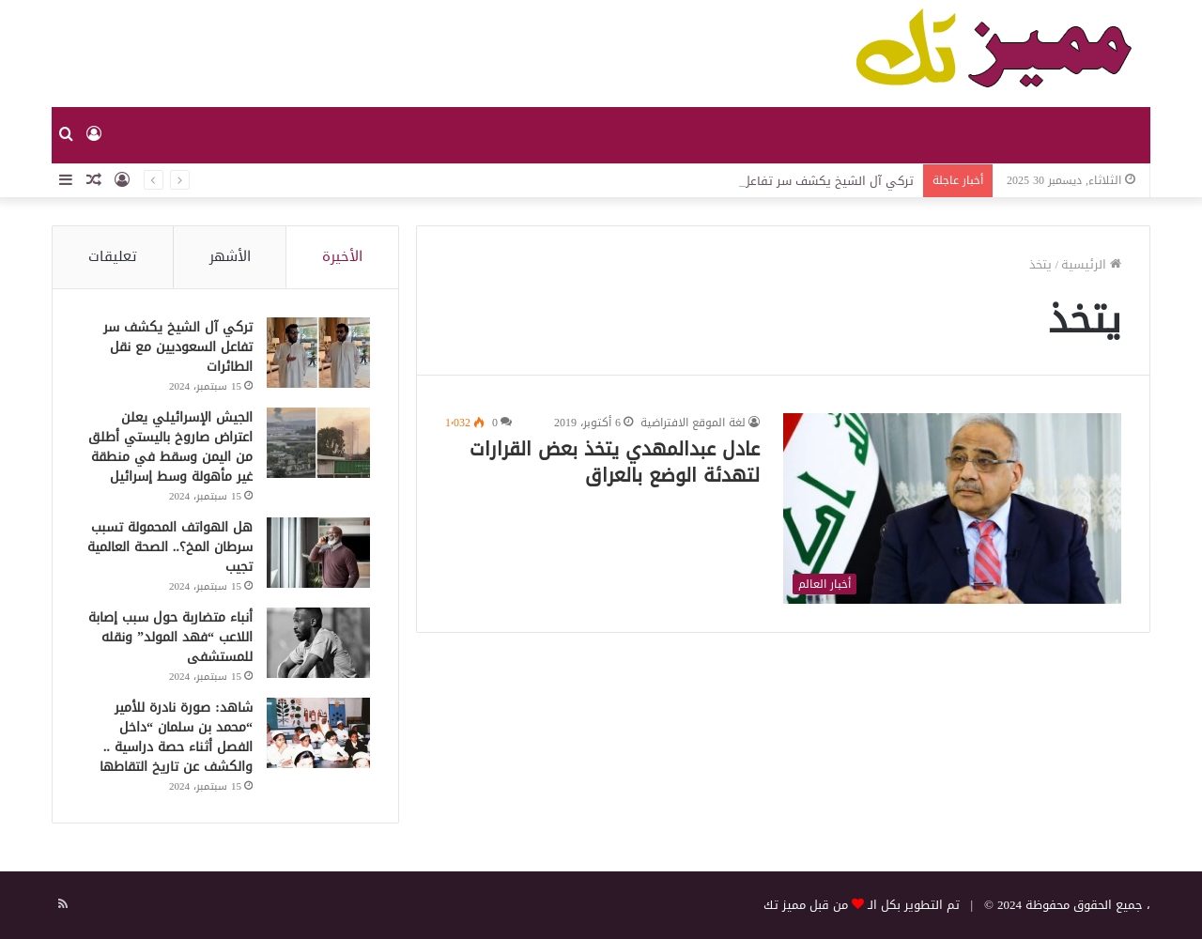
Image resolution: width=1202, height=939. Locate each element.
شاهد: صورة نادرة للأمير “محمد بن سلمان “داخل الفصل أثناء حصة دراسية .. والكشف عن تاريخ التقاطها (176, 737)
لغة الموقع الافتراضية (693, 422)
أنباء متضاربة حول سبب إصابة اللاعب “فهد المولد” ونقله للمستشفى (170, 637)
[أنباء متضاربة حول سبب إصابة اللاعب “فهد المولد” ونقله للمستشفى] (318, 643)
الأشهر (230, 256)
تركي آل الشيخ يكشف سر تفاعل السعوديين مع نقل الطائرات (178, 347)
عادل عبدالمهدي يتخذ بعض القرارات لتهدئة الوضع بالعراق (615, 462)
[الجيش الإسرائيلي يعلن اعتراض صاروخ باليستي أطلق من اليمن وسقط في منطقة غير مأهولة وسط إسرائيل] (318, 443)
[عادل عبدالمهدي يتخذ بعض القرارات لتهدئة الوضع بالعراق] (952, 508)
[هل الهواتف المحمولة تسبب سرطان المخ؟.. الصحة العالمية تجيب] (318, 552)
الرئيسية (1091, 264)
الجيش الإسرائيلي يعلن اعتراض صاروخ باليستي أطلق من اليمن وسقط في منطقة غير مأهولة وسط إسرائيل (170, 447)
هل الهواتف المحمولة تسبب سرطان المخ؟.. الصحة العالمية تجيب (170, 547)
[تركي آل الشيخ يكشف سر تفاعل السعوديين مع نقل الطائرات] (318, 352)
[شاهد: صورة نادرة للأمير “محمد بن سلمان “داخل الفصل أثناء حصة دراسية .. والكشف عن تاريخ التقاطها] (318, 733)
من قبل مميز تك (805, 904)
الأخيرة (342, 256)
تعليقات (112, 256)
